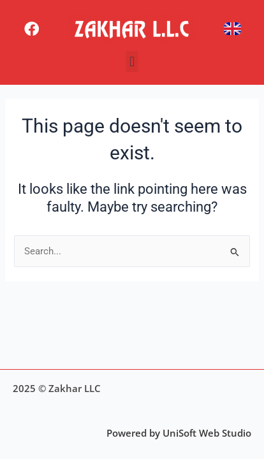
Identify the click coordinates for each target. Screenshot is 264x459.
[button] (132, 61)
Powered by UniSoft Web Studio (178, 432)
